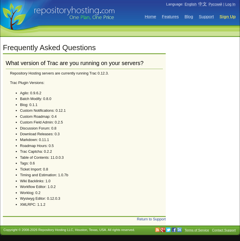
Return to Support (151, 219)
